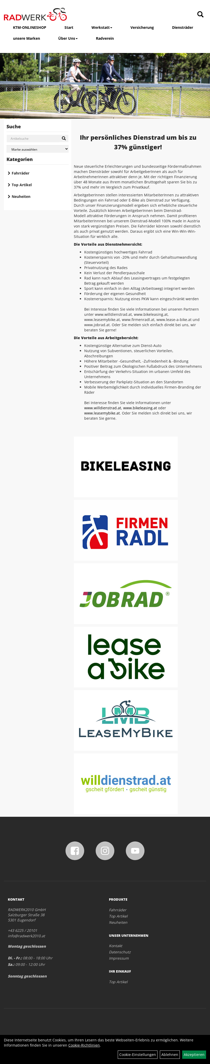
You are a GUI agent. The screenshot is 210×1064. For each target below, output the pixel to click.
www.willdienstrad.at (102, 407)
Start (68, 27)
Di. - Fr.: (15, 957)
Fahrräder (20, 173)
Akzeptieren (194, 1054)
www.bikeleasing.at (140, 407)
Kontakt (115, 945)
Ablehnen (169, 1054)
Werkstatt (101, 27)
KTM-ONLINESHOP (29, 27)
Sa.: (11, 964)
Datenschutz (120, 951)
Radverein (105, 38)
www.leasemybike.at (102, 413)
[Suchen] (63, 138)
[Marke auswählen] (37, 149)
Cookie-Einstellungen (137, 1054)
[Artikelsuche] (200, 14)
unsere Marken (26, 38)
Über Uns (68, 38)
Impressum (119, 958)
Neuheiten (21, 196)
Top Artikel (22, 184)
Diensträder (182, 27)
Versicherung (142, 27)
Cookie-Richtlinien (84, 1045)
